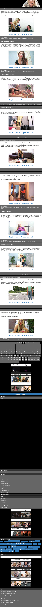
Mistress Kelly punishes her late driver (8, 591)
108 (36, 355)
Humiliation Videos (4, 481)
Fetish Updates (4, 507)
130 (23, 359)
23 (19, 344)
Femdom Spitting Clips (5, 485)
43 (29, 347)
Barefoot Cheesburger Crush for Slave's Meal (10, 277)
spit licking (32, 339)
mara (16, 137)
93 (34, 353)
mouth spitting (4, 546)
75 (29, 351)
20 (11, 344)
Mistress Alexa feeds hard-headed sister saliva (10, 600)
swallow (31, 38)
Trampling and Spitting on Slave (7, 172)
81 (4, 353)
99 (9, 355)
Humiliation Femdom (5, 476)
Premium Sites (4, 470)
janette (16, 38)
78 (37, 351)
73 (24, 351)
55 (19, 349)
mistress (35, 543)
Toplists (3, 496)
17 (4, 344)
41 (24, 347)
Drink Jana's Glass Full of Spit (7, 41)
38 (16, 347)
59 (29, 349)
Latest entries (4, 589)
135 (38, 359)
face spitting (31, 541)
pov (30, 71)
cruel (22, 541)
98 (6, 355)
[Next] (17, 362)
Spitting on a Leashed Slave (7, 244)
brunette (14, 71)
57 (24, 349)
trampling (21, 207)
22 (16, 344)
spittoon (17, 551)
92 (32, 353)
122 (38, 357)
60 (32, 349)
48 (1, 349)
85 (14, 353)
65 (4, 351)
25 (24, 344)
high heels (19, 137)
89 (24, 353)
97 (4, 355)
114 (14, 357)
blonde (14, 38)
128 (17, 359)
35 (9, 347)
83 (9, 353)
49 (4, 349)
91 (29, 353)
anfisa (14, 241)
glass (23, 71)
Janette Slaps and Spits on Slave (8, 140)
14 (35, 342)
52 (11, 349)
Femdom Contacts (4, 492)
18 (6, 344)
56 (21, 349)
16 (1, 344)
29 (34, 344)
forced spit (36, 339)
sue (15, 104)
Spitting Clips (3, 503)
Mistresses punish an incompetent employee (9, 604)
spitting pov (11, 551)
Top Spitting (3, 498)
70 (16, 351)
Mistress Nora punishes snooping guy (8, 598)
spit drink (25, 546)
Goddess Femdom (4, 488)
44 (32, 347)
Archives (3, 554)
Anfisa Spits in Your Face (6, 211)
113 (11, 357)
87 (19, 353)
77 (34, 351)
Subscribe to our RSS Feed (21, 394)
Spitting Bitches (4, 500)
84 (11, 353)
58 (26, 349)
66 (6, 351)
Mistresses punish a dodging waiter (8, 595)
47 (39, 347)
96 (1, 355)
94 (37, 353)
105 (27, 355)
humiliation (37, 207)
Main (2, 398)
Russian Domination (5, 505)
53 (14, 349)
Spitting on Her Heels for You (7, 107)
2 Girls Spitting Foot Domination (7, 74)
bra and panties (22, 104)
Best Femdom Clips (5, 479)
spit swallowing (29, 549)
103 (21, 355)
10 (25, 342)
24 (21, 344)
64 (1, 351)
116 (20, 357)
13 (33, 342)
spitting (29, 38)
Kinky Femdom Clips (5, 490)
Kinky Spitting (3, 477)
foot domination (38, 104)
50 (6, 349)
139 (11, 361)
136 (2, 361)
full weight (27, 207)
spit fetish (25, 38)
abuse (2, 541)
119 (29, 357)
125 (8, 359)
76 (32, 351)
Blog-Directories (5, 494)
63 (39, 349)
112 (8, 357)
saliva (25, 71)
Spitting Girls (3, 502)
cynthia (14, 207)
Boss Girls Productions (8, 38)
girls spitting (10, 543)
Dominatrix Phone (4, 472)
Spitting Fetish (4, 486)
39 (19, 347)
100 (12, 355)
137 (5, 361)
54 (16, 349)
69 (14, 351)
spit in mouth (28, 339)
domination (33, 71)
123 (2, 359)
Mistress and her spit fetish (6, 310)
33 (4, 347)
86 (16, 353)
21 (14, 344)
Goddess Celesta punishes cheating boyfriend (10, 596)
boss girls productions (14, 541)
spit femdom (38, 546)
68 (11, 351)
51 (9, 349)
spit (23, 38)
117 (23, 357)
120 (32, 357)
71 (19, 351)
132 (29, 359)
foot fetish (33, 104)
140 (14, 361)
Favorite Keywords (5, 539)
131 (26, 359)
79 (39, 351)
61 (34, 349)
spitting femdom (22, 339)
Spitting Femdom (4, 483)
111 (5, 357)
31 (39, 344)
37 (14, 347)
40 (21, 347)
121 (35, 357)
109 (39, 355)
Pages (3, 396)
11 (28, 342)
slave (19, 38)
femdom (18, 339)
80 (1, 353)
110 (2, 357)
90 (26, 353)
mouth (2, 208)
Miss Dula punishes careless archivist (8, 593)
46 (37, 347)
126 (11, 359)
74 (26, 351)
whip (21, 274)
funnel (21, 38)
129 (20, 359)
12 (30, 342)
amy (13, 104)
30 (37, 344)
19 (9, 344)
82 (6, 353)
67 (9, 351)
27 (29, 344)
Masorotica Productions (8, 207)
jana (16, 71)
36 (11, 347)
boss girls (6, 541)
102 (18, 355)
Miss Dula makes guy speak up (7, 602)
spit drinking (19, 71)
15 (38, 342)
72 (21, 351)
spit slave (22, 549)
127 (14, 359)
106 (30, 355)
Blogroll (3, 474)
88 (21, 353)
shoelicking (31, 137)
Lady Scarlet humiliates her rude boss (8, 605)
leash (24, 274)
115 (17, 357)
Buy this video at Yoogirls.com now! (21, 34)
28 (32, 344)
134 (35, 359)
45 (34, 347)
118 (26, 357)
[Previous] (3, 343)
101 (15, 355)
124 (5, 359)
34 (6, 347)
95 (39, 353)
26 (26, 344)
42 (26, 347)
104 (24, 355)
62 (37, 349)
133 (32, 359)
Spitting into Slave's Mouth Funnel (8, 8)
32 (1, 347)
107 (33, 355)
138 (8, 361)
